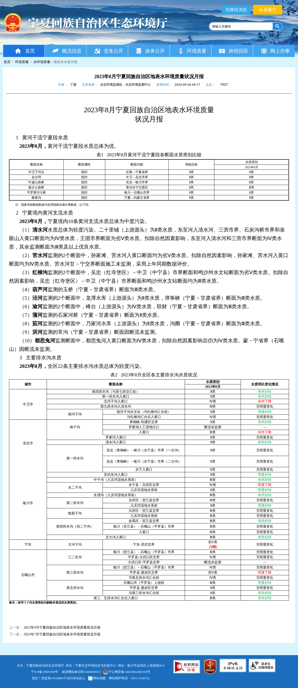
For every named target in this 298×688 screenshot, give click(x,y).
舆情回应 (233, 51)
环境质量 (192, 51)
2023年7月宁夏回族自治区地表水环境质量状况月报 (62, 634)
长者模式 (267, 9)
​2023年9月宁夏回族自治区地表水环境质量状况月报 (62, 627)
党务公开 (108, 51)
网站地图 (97, 678)
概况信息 (66, 51)
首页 (24, 51)
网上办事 (275, 51)
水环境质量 (41, 62)
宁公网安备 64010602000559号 (126, 672)
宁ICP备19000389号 (44, 672)
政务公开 (150, 51)
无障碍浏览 (236, 9)
